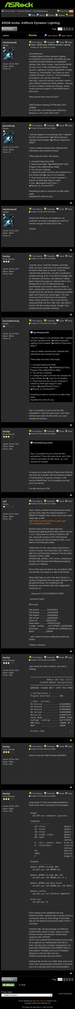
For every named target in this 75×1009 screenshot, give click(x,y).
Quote (61, 42)
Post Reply (9, 29)
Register (61, 15)
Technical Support (24, 11)
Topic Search (50, 36)
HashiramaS (11, 42)
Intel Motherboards (40, 11)
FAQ (33, 15)
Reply (70, 42)
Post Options (35, 42)
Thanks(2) (49, 126)
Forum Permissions (66, 994)
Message (33, 35)
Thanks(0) (49, 42)
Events (50, 15)
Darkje (7, 256)
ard (5, 501)
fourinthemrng (12, 320)
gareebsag (10, 125)
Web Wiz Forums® (39, 1001)
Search (42, 15)
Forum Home (10, 11)
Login (71, 15)
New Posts (64, 11)
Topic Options (65, 36)
